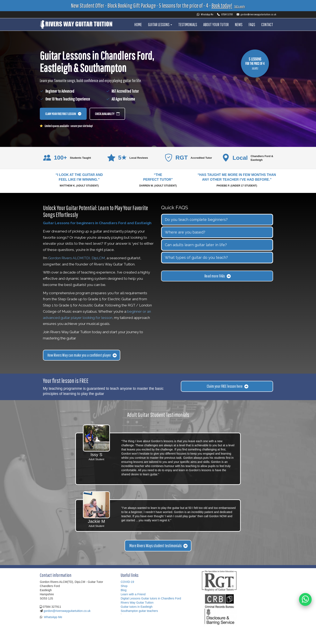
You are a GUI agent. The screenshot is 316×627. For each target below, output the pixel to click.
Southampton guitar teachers (139, 610)
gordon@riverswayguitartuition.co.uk (256, 14)
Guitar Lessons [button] (160, 24)
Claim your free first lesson (63, 114)
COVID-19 (127, 581)
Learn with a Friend (133, 594)
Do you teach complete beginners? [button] (196, 219)
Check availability (107, 114)
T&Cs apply (239, 6)
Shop (124, 586)
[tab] (217, 219)
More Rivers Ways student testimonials (158, 545)
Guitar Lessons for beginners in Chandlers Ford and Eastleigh (97, 223)
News (238, 24)
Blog (123, 590)
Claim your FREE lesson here (227, 386)
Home (138, 24)
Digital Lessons (130, 598)
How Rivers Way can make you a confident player (82, 355)
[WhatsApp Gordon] (305, 598)
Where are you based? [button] (185, 232)
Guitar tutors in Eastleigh (136, 606)
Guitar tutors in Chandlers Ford (161, 598)
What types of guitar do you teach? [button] (196, 257)
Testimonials (187, 24)
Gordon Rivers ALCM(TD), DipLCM (76, 258)
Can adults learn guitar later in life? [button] (196, 245)
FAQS (252, 24)
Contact (267, 24)
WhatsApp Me (205, 14)
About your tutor (216, 24)
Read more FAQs (217, 276)
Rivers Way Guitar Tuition (137, 602)
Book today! (221, 5)
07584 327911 (225, 14)
